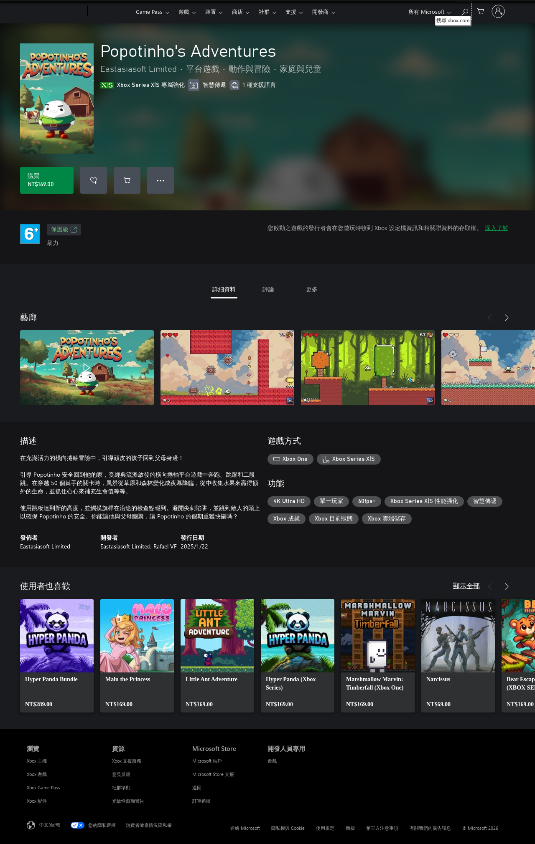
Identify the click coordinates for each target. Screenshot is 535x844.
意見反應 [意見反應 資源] (121, 774)
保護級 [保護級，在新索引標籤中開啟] (64, 229)
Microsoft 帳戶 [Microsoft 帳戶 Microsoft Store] (207, 760)
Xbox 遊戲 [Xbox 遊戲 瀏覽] (37, 774)
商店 (237, 11)
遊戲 (183, 11)
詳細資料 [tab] (224, 289)
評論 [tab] (268, 289)
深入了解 (496, 228)
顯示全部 (466, 585)
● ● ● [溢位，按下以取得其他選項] (161, 180)
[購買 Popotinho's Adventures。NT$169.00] (47, 180)
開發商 (320, 11)
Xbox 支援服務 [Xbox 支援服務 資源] (126, 760)
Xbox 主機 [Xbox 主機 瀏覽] (37, 760)
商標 (350, 828)
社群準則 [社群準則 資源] (121, 787)
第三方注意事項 (382, 828)
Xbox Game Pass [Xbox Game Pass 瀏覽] (43, 787)
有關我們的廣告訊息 (430, 828)
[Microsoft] (55, 11)
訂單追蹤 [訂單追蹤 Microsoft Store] (201, 801)
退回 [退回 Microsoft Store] (196, 787)
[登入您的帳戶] (498, 11)
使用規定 (325, 828)
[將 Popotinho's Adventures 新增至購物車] (127, 180)
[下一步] (506, 317)
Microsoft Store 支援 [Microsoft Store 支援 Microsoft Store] (213, 774)
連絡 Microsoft (245, 828)
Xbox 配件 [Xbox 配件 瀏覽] (37, 801)
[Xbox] (111, 11)
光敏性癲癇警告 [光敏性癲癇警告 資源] (128, 801)
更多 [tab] (312, 289)
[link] (57, 656)
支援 (290, 11)
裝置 (210, 11)
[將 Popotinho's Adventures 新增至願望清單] (93, 180)
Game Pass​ (149, 11)
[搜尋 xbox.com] (464, 10)
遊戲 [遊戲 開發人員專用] (272, 760)
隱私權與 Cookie (288, 828)
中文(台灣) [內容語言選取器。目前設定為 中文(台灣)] (49, 824)
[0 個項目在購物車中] (480, 10)
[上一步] (490, 317)
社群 (264, 11)
